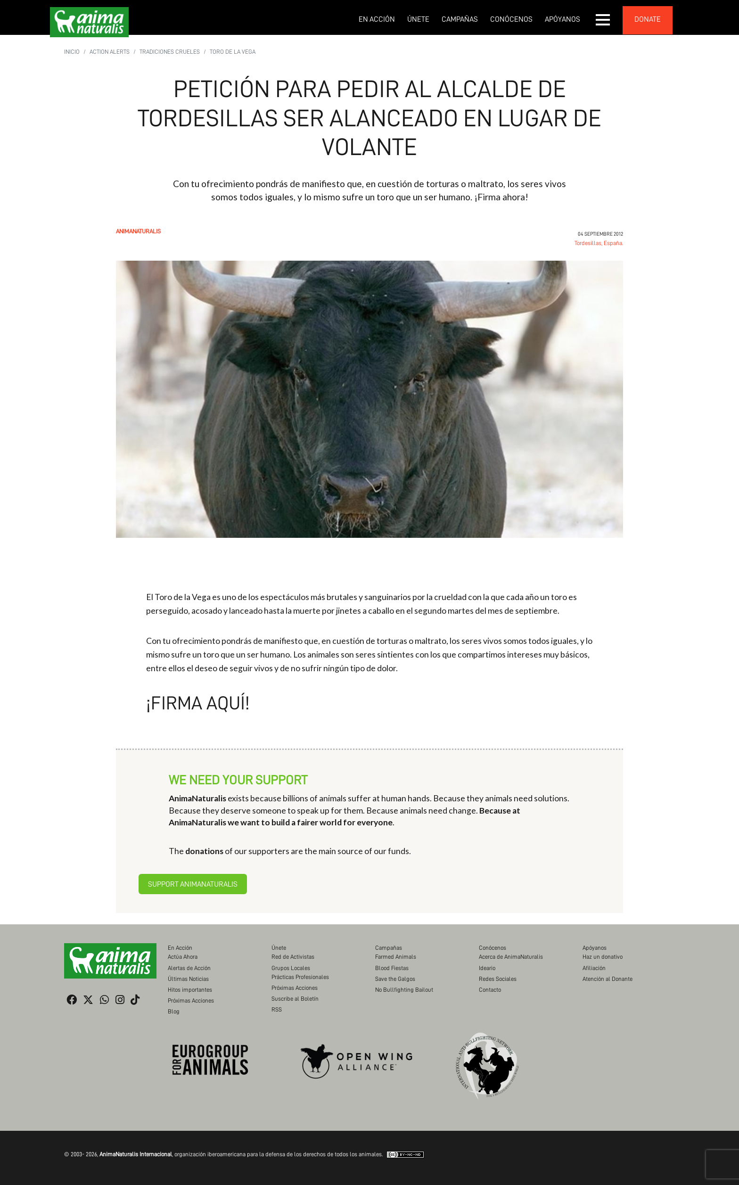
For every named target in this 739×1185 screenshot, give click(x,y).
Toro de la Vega (232, 52)
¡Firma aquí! (198, 703)
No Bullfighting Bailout (404, 990)
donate (647, 19)
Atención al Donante (607, 979)
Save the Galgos (395, 979)
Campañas (460, 19)
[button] (603, 19)
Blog (174, 1011)
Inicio (72, 52)
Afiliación (594, 968)
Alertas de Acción (189, 968)
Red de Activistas (292, 957)
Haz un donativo (603, 957)
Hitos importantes (190, 990)
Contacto (490, 990)
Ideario (487, 968)
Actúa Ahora (182, 957)
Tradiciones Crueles (170, 52)
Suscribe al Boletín (295, 999)
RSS (276, 1009)
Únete (418, 19)
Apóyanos (562, 19)
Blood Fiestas (392, 968)
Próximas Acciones (191, 1000)
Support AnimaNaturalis (193, 884)
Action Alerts (110, 52)
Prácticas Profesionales (300, 977)
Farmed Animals (395, 957)
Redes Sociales (498, 979)
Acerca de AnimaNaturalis (511, 957)
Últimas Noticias (188, 979)
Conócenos (511, 19)
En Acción (377, 19)
